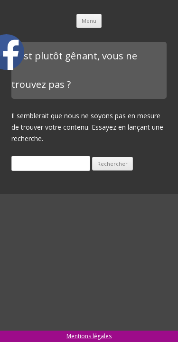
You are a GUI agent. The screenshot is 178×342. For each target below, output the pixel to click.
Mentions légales (89, 336)
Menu (89, 20)
